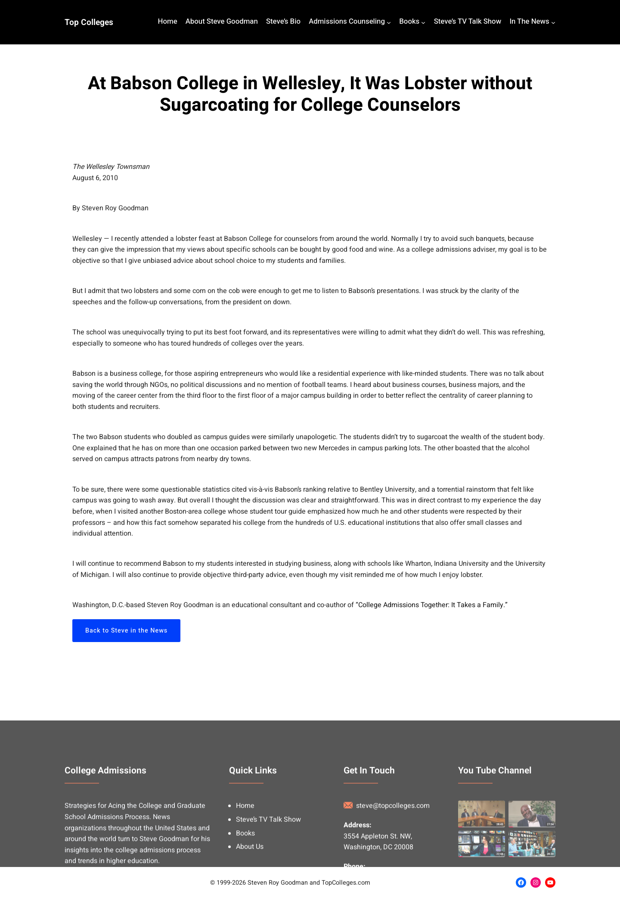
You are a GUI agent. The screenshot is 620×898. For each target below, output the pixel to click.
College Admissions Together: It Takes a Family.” (433, 605)
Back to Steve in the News (126, 630)
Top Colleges (89, 22)
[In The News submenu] (553, 22)
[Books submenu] (423, 22)
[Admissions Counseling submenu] (389, 22)
